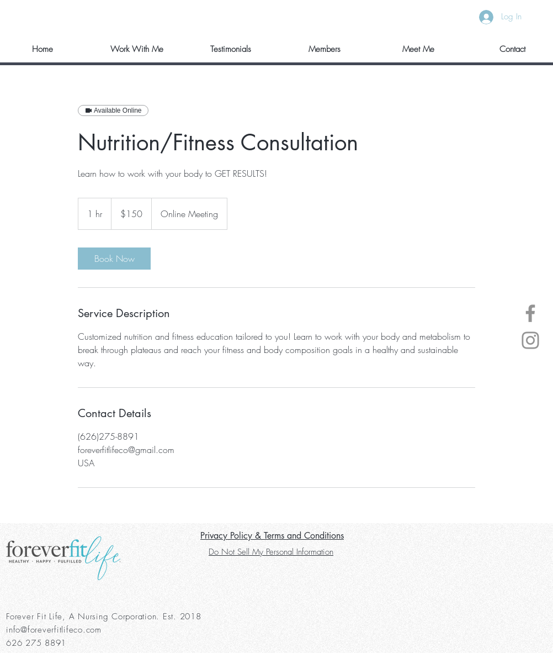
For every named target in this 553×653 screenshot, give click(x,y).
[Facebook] (530, 313)
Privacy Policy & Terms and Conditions (272, 535)
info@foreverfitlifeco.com (54, 629)
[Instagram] (530, 340)
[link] (114, 258)
